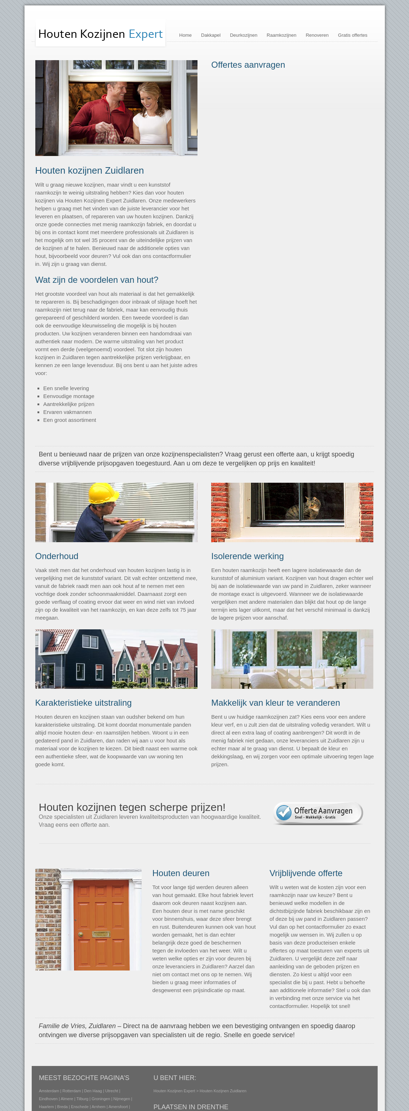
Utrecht (111, 1091)
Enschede (79, 1107)
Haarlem (46, 1107)
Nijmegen (121, 1099)
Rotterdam (71, 1091)
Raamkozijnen (281, 35)
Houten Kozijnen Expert (174, 1091)
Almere (67, 1099)
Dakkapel (211, 35)
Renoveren (317, 35)
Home (185, 35)
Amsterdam (49, 1091)
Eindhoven (48, 1099)
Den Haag (93, 1091)
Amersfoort (118, 1107)
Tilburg (82, 1099)
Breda (62, 1107)
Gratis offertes (352, 35)
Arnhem (99, 1107)
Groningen (101, 1099)
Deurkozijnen (243, 35)
